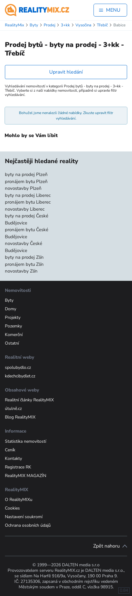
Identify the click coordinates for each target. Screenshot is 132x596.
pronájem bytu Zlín (24, 264)
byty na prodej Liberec (28, 195)
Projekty (12, 317)
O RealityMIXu (18, 499)
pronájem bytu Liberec (28, 202)
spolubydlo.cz (18, 367)
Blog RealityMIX (20, 417)
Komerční (14, 335)
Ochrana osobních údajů (28, 525)
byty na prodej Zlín (24, 257)
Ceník (10, 450)
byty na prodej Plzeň (26, 174)
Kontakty (13, 458)
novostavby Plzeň (23, 188)
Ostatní (12, 343)
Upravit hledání (66, 72)
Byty (9, 300)
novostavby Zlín (21, 271)
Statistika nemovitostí (25, 441)
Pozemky (13, 326)
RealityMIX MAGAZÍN (25, 476)
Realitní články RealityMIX (29, 400)
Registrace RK (18, 467)
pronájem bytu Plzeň (26, 181)
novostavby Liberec (25, 209)
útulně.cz (13, 408)
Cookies (12, 508)
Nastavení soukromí (23, 517)
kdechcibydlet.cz (20, 376)
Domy (10, 309)
